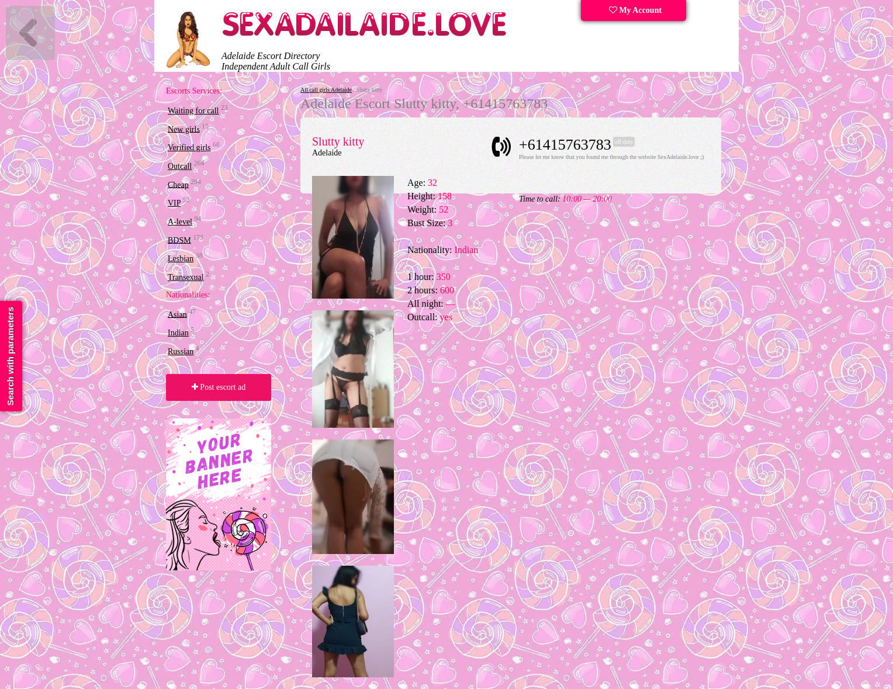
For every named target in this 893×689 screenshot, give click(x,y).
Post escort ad (218, 387)
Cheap (178, 184)
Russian (180, 351)
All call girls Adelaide (326, 89)
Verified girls (189, 147)
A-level (180, 221)
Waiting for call (193, 110)
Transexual (186, 277)
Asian (177, 314)
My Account (635, 10)
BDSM (179, 240)
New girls (184, 128)
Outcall (180, 166)
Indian (178, 332)
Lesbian (180, 258)
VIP (174, 203)
